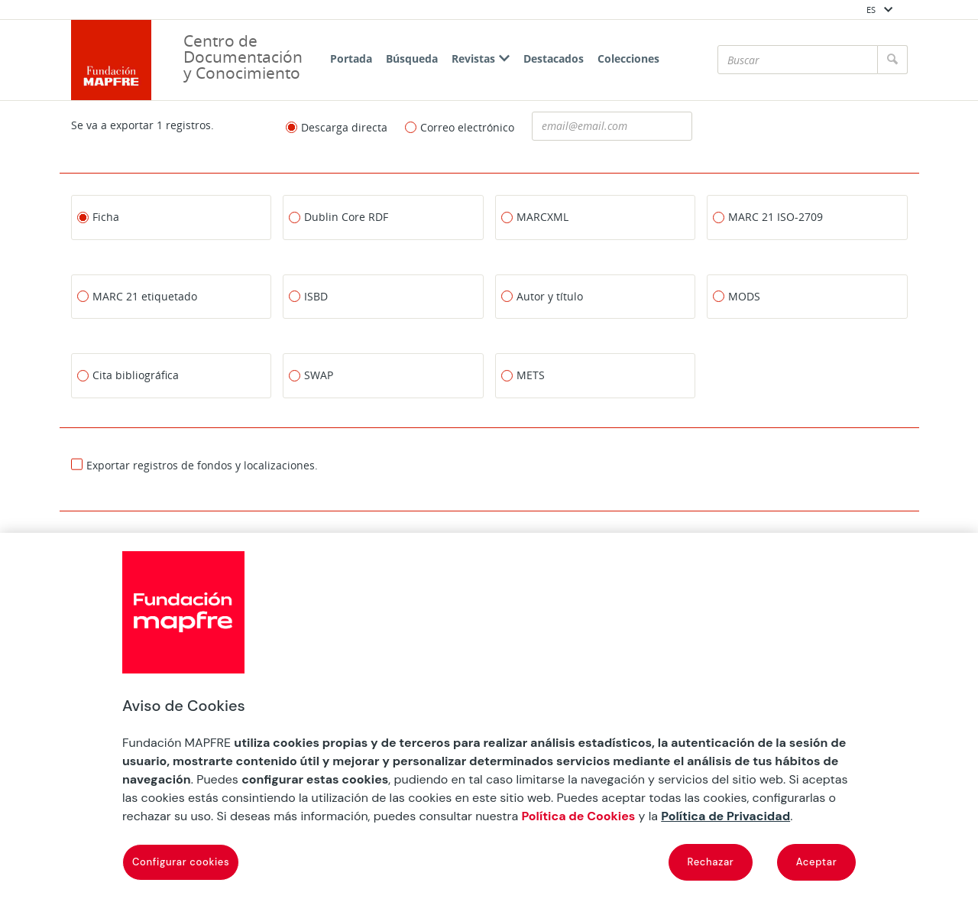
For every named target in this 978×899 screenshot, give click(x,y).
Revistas (481, 58)
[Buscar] (797, 59)
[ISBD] (383, 295)
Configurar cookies (180, 861)
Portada (351, 58)
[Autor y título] (595, 295)
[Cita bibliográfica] (171, 375)
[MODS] (807, 295)
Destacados (553, 58)
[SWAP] (383, 375)
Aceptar (816, 861)
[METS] (595, 375)
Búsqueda (412, 58)
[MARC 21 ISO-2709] (807, 217)
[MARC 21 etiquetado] (171, 295)
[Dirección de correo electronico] (612, 126)
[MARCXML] (595, 217)
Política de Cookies (578, 816)
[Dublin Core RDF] (383, 217)
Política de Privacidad (725, 816)
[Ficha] (171, 217)
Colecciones (628, 58)
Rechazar (711, 861)
